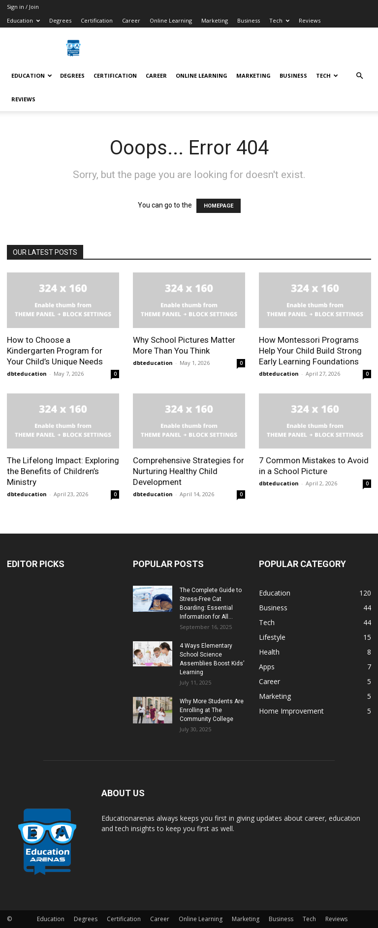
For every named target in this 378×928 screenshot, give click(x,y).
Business (248, 20)
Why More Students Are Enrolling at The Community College (212, 710)
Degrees (60, 20)
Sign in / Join (23, 6)
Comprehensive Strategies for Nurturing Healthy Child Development (188, 471)
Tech (279, 20)
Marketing (214, 20)
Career (131, 20)
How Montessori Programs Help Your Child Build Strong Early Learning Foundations (310, 350)
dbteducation (27, 373)
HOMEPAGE (218, 206)
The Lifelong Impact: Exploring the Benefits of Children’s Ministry (63, 471)
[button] (359, 76)
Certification (97, 20)
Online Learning (171, 20)
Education (23, 20)
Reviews (309, 20)
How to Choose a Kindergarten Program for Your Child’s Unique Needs (55, 350)
